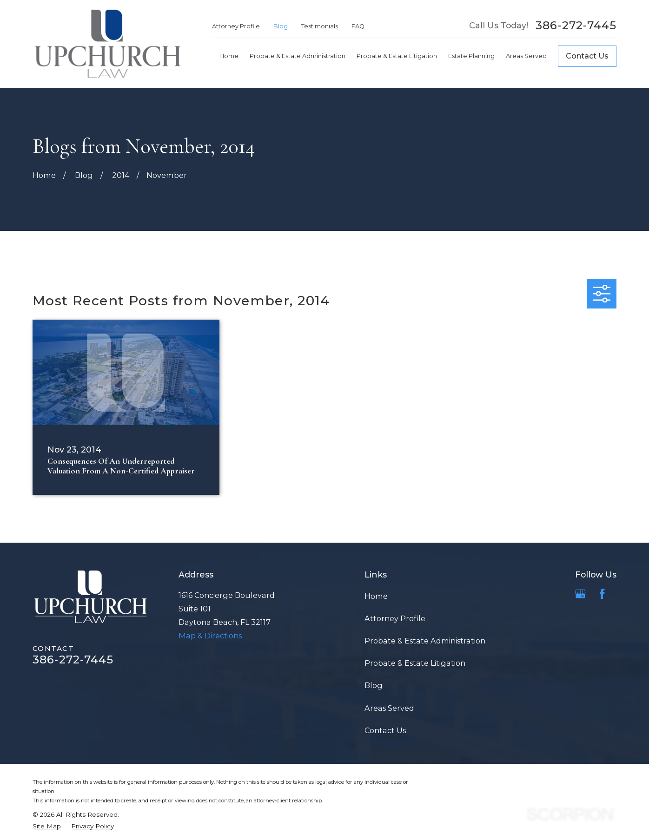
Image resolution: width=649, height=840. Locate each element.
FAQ (357, 26)
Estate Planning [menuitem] (471, 55)
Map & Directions (210, 635)
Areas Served (389, 708)
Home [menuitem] (228, 55)
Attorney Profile (236, 26)
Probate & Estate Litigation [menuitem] (397, 55)
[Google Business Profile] (580, 594)
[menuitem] (47, 826)
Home (376, 596)
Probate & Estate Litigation (414, 663)
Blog (280, 26)
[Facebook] (602, 594)
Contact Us (587, 55)
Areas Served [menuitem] (526, 55)
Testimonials (319, 26)
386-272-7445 (576, 25)
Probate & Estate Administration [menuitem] (297, 55)
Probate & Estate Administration (424, 640)
